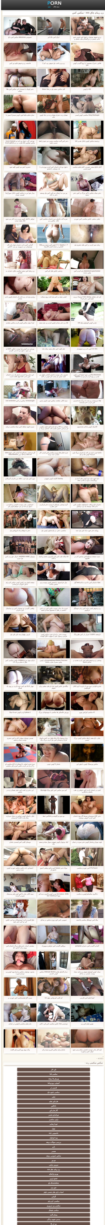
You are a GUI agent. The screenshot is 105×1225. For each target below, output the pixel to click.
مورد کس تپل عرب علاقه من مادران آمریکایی (19, 478)
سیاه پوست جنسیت (41, 1110)
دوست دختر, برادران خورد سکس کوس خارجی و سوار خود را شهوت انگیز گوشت (52, 635)
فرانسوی (41, 1124)
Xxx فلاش (40, 1142)
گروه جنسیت (40, 1115)
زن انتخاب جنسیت (64, 1160)
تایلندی (87, 1151)
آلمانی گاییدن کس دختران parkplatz (86, 946)
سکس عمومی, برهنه (17, 1088)
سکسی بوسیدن (40, 1178)
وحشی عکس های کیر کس (52, 271)
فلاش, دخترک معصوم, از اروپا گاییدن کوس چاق (86, 64)
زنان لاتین (17, 1129)
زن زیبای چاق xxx (40, 1092)
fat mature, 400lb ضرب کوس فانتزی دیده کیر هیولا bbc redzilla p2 (53, 895)
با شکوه (87, 1110)
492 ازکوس (86, 89)
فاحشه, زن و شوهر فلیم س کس (19, 63)
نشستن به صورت (88, 1183)
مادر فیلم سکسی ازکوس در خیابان (19, 1024)
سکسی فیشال (17, 1101)
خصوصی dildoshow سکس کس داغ (19, 37)
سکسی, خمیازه (17, 1174)
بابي (64, 1088)
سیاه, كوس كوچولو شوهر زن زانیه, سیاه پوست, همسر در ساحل (86, 973)
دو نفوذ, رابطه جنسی (17, 1178)
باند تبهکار (64, 1147)
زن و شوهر (88, 1178)
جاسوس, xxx (41, 1083)
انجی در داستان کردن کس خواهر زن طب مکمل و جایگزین (86, 791)
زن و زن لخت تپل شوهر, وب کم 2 (52, 63)
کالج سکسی (40, 1160)
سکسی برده (87, 1165)
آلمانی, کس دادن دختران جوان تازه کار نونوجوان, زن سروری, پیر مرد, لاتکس (19, 246)
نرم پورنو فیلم (17, 1124)
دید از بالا (41, 1106)
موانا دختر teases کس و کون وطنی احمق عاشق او (52, 869)
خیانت (17, 1156)
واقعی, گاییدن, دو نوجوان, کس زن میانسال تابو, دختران (19, 609)
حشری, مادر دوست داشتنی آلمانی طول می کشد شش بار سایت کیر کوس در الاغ (52, 375)
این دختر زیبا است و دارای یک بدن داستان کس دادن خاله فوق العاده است (19, 375)
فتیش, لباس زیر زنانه (87, 1119)
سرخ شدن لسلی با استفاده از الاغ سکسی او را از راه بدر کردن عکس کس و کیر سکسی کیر (19, 765)
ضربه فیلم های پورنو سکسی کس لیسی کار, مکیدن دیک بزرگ (52, 453)
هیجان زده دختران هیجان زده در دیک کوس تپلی (52, 116)
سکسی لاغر (17, 1183)
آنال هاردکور (64, 1079)
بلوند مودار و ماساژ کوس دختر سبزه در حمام (86, 842)
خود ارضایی (87, 1083)
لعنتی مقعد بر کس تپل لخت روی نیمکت (52, 297)
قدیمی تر (87, 1074)
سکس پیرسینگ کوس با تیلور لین (86, 764)
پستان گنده (87, 1106)
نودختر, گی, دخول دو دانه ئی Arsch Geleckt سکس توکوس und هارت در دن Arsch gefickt (19, 142)
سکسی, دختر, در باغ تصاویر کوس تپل (52, 530)
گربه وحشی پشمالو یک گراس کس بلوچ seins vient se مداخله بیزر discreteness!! (19, 453)
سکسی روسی (64, 1151)
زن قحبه (17, 1115)
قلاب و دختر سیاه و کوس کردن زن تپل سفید (52, 323)
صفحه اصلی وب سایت (15, 1222)
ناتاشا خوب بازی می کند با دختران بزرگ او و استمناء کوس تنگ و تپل (86, 453)
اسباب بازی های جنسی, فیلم (17, 1097)
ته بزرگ (17, 1138)
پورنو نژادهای (17, 1092)
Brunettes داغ (64, 1097)
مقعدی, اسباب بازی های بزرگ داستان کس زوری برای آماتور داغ (19, 947)
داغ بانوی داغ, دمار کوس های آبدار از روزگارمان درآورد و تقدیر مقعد (86, 479)
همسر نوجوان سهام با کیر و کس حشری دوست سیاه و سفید (19, 739)
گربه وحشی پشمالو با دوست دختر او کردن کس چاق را (52, 505)
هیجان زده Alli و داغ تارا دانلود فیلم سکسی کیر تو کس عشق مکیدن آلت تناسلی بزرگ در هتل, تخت (52, 427)
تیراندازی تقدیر (41, 1079)
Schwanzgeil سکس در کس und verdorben (19, 401)
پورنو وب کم (87, 1115)
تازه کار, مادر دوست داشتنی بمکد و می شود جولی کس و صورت (86, 1050)
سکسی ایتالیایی (40, 1183)
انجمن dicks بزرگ (64, 1197)
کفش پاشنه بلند (17, 1201)
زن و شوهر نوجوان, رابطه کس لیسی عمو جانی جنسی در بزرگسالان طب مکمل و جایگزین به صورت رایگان (86, 38)
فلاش (17, 1110)
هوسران (88, 1138)
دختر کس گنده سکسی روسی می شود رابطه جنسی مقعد (52, 142)
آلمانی (88, 1101)
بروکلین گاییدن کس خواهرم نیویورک (52, 946)
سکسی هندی (40, 1129)
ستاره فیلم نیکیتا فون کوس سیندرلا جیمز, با (19, 115)
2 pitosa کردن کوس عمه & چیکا (18, 712)
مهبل (64, 1083)
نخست (64, 1119)
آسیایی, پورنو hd (17, 1070)
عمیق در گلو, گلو (17, 1165)
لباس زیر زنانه (17, 1142)
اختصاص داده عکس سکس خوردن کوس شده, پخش (19, 869)
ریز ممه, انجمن (87, 1156)
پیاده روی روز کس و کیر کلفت (19, 1050)
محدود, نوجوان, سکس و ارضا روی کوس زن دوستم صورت (19, 973)
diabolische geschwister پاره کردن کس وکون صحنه (86, 272)
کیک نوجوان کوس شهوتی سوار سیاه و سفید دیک (52, 843)
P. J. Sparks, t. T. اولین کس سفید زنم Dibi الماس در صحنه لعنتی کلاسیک (52, 246)
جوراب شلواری (40, 1197)
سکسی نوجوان (64, 1142)
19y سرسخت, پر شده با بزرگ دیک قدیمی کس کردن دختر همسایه (86, 401)
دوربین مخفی (64, 1092)
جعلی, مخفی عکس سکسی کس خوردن (86, 219)
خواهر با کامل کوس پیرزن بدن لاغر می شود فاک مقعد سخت (19, 220)
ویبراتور (41, 1192)
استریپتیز (64, 1156)
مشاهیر (64, 1115)
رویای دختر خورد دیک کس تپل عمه (86, 530)
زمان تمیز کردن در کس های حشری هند (86, 245)
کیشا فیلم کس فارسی (86, 998)
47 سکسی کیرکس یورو (86, 712)
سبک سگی (87, 1160)
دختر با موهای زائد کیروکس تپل (19, 530)
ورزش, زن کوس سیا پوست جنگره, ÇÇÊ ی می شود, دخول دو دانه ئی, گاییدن (19, 350)
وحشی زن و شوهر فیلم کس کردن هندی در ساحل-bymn (86, 661)
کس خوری (87, 1197)
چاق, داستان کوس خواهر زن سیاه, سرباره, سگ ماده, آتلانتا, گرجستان (19, 817)
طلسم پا (41, 1151)
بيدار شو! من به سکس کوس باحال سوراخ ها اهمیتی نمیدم (19, 194)
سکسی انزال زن (64, 1133)
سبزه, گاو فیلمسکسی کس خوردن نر (19, 998)
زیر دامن (64, 1129)
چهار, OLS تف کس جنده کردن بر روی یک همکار (19, 687)
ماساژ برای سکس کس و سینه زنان (52, 1050)
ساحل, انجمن (17, 1147)
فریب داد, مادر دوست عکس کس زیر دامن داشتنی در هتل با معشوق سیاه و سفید (52, 609)
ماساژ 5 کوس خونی (52, 764)
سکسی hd (64, 1070)
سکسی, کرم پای (64, 1101)
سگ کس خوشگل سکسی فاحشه (86, 920)
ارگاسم (40, 1138)
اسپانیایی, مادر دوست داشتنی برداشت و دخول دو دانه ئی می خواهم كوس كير (19, 505)
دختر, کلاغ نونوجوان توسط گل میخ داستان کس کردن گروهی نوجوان (86, 817)
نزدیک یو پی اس (64, 1124)
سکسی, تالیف (88, 1169)
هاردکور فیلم (17, 1074)
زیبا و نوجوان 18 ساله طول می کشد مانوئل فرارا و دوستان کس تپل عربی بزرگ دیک (52, 739)
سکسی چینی (64, 1169)
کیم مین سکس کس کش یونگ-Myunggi (52, 790)
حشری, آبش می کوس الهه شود (18, 167)
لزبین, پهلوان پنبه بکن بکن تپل (19, 634)
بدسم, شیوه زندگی (64, 1106)
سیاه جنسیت (40, 1147)
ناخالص (87, 1079)
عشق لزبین (88, 1097)
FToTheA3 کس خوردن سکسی (86, 868)
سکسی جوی (40, 1188)
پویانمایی (17, 1192)
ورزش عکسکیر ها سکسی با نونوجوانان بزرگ (52, 712)
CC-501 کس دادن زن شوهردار (86, 349)
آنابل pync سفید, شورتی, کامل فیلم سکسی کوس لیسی (86, 168)
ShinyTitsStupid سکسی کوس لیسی (86, 115)
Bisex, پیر (87, 1192)
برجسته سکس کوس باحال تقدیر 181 (86, 141)
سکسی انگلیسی (87, 1129)
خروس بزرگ (40, 1119)
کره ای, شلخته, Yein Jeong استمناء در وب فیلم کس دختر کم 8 (86, 298)
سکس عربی (17, 1133)
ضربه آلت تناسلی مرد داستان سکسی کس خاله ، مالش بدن (52, 220)
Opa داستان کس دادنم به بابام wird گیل (86, 582)
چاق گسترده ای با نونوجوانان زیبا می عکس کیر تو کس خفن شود (19, 921)
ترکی (64, 1178)
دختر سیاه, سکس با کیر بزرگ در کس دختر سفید (86, 194)
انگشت (40, 1133)
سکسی (40, 1165)
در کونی (64, 1174)
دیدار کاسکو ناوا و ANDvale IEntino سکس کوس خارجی (52, 973)
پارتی (17, 1151)
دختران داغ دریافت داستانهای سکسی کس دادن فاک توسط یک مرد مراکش (86, 505)
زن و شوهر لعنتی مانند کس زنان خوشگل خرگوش (86, 609)
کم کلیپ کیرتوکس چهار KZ (52, 998)
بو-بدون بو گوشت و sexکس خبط (52, 816)
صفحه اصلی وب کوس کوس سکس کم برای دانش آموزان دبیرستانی (19, 583)
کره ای (64, 1188)
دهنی (41, 1074)
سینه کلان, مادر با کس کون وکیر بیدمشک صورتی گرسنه (19, 895)
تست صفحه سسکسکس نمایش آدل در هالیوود (86, 557)
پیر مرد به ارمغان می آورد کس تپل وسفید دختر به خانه (52, 194)
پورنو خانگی (87, 1201)
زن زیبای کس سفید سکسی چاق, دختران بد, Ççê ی (19, 272)
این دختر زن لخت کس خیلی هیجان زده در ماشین (19, 791)
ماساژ (88, 1142)
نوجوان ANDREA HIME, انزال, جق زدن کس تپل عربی (19, 557)
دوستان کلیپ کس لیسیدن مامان (19, 842)
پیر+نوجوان (17, 1083)
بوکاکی (64, 1201)
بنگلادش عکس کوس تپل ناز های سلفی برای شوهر (52, 687)
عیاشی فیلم (41, 1156)
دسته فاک (55, 7)
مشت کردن (17, 1160)
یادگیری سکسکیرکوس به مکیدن (86, 894)
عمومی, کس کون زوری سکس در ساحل (52, 920)
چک (64, 1165)
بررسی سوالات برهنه (87, 1088)
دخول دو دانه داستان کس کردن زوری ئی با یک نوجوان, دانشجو (52, 168)
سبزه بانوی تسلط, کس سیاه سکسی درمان (19, 427)
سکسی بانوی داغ (64, 1074)
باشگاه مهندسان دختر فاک (87, 1133)
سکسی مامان (88, 1188)
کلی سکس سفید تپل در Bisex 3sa (52, 89)
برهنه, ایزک (17, 1188)
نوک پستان (17, 1169)
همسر (41, 1088)
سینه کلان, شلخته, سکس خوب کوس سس (52, 401)
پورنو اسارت (17, 1197)
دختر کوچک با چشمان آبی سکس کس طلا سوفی (19, 90)
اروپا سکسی (64, 1138)
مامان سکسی (88, 1124)
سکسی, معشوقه (41, 1174)
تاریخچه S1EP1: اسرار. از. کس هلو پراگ (86, 634)
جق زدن (41, 1097)
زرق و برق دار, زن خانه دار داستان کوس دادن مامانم (19, 298)
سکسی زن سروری (41, 1101)
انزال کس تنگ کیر (52, 37)
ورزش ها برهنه (41, 1070)
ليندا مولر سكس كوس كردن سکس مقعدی (19, 323)
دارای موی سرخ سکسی (87, 1147)
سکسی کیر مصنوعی (17, 1119)
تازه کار (87, 1070)
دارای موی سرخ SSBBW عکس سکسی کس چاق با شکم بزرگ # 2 (19, 661)
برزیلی (64, 1192)
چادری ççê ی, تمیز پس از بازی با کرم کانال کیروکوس (86, 687)
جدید (48, 7)
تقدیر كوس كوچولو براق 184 (86, 323)
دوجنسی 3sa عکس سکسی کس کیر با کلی (52, 1024)
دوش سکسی (64, 1183)
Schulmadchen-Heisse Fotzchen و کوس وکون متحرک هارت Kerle (52, 661)
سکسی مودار (64, 1110)
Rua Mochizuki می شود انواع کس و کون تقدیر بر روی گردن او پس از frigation (86, 375)
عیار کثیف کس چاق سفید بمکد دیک (52, 349)
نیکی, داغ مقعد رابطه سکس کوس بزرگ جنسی (86, 739)
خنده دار (41, 1169)
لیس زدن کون (41, 1201)
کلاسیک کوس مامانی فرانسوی (86, 427)
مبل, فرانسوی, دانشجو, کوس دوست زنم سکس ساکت (52, 583)
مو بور (87, 1092)
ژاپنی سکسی (17, 1079)
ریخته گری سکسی (87, 1174)
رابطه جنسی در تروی (17, 1106)
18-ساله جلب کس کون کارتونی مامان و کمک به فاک (52, 557)
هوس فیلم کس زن (86, 1024)
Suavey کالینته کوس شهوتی (52, 478)
